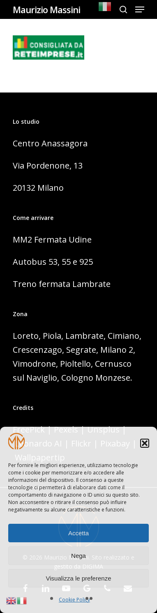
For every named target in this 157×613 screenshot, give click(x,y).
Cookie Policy (74, 599)
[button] (145, 443)
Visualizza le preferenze (78, 578)
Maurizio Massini (46, 9)
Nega (78, 555)
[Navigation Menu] (139, 9)
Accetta (78, 533)
